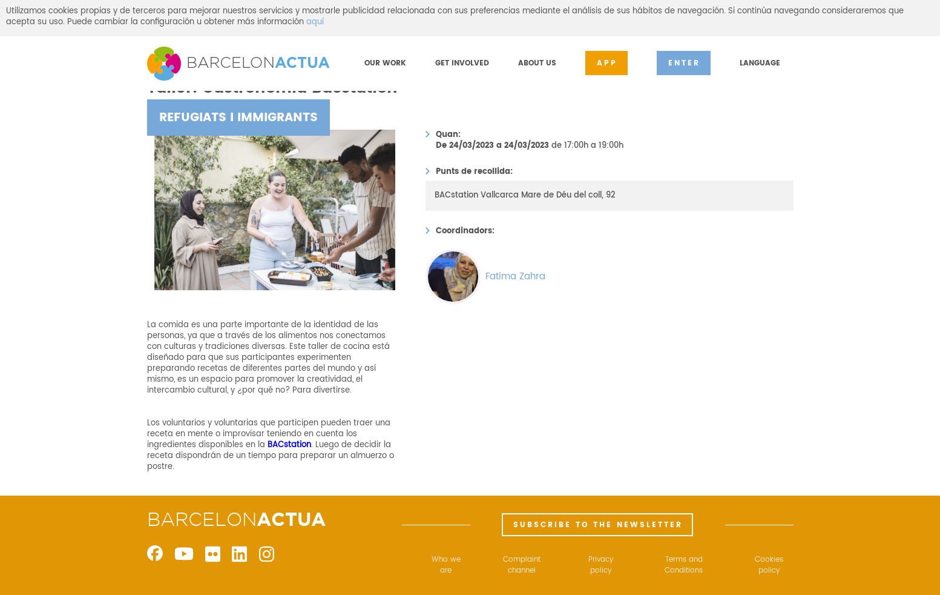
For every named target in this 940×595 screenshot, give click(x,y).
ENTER (684, 63)
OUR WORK (385, 63)
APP (607, 63)
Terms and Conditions (684, 565)
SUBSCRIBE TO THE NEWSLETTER (598, 525)
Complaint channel (522, 565)
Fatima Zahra (515, 276)
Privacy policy (600, 565)
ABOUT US (537, 63)
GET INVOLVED (462, 63)
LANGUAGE (760, 63)
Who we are (446, 565)
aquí (315, 22)
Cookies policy (769, 565)
